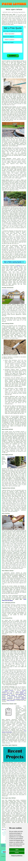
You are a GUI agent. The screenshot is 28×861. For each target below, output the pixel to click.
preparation (21, 154)
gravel (9, 234)
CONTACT (20, 7)
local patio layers (13, 772)
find (6, 800)
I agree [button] (16, 849)
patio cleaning (20, 691)
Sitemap (3, 844)
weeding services (9, 690)
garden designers (11, 700)
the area (11, 116)
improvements (8, 689)
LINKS (14, 7)
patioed (23, 114)
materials (19, 98)
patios (3, 68)
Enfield (18, 265)
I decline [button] (17, 852)
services (4, 701)
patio (19, 93)
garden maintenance (19, 696)
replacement (23, 74)
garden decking (11, 695)
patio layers (12, 276)
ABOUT (17, 7)
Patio (3, 265)
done (10, 20)
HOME (11, 7)
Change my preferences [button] (16, 855)
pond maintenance (20, 694)
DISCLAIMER (24, 7)
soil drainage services (18, 699)
